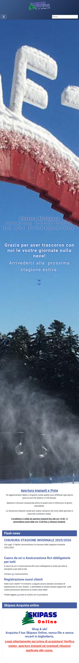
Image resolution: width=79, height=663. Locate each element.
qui (13, 574)
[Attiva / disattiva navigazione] (3, 17)
